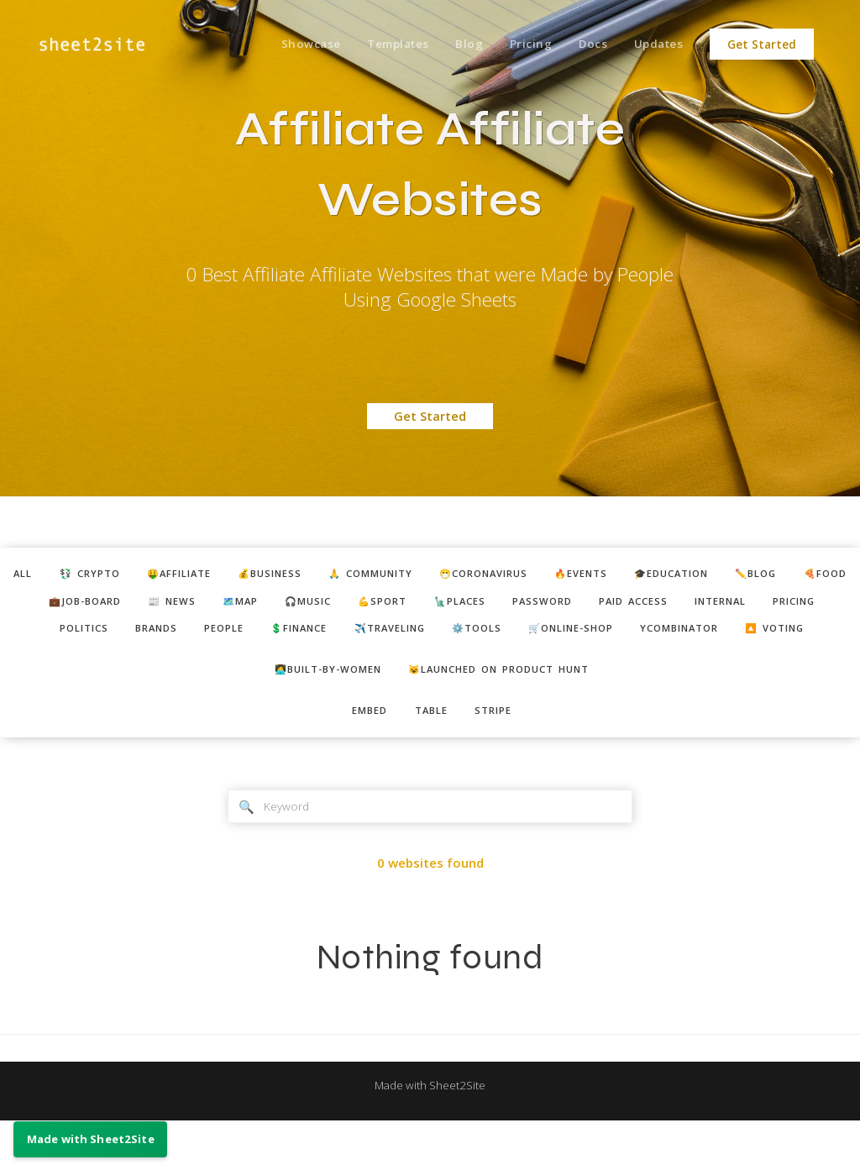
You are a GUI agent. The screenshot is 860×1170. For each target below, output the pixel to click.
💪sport (591, 605)
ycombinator (446, 666)
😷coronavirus (567, 575)
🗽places (676, 605)
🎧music (508, 605)
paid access (83, 636)
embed (363, 755)
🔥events (677, 575)
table (431, 755)
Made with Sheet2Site (430, 1133)
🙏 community (440, 575)
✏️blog (86, 605)
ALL (49, 575)
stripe (501, 755)
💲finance (589, 636)
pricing (265, 636)
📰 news (354, 605)
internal (181, 636)
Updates (656, 44)
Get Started (761, 44)
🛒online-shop (323, 666)
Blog (454, 44)
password (768, 605)
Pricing (519, 44)
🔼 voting (555, 666)
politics (347, 636)
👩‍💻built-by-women (315, 710)
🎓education (779, 575)
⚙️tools (790, 636)
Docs (585, 44)
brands (428, 636)
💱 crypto (124, 575)
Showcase (287, 44)
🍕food (163, 605)
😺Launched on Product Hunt (507, 710)
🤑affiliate (224, 575)
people (504, 636)
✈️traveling (693, 636)
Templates (379, 44)
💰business (326, 575)
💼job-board (258, 605)
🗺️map (432, 605)
